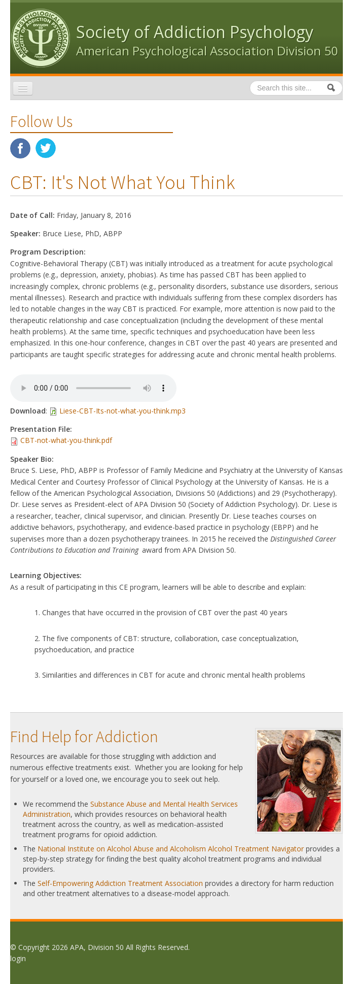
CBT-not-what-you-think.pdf (66, 440)
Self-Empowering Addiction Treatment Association (120, 883)
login (18, 958)
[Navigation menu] (23, 88)
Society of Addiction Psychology (194, 32)
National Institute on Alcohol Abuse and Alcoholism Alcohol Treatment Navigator (171, 848)
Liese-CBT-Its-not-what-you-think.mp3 (122, 411)
